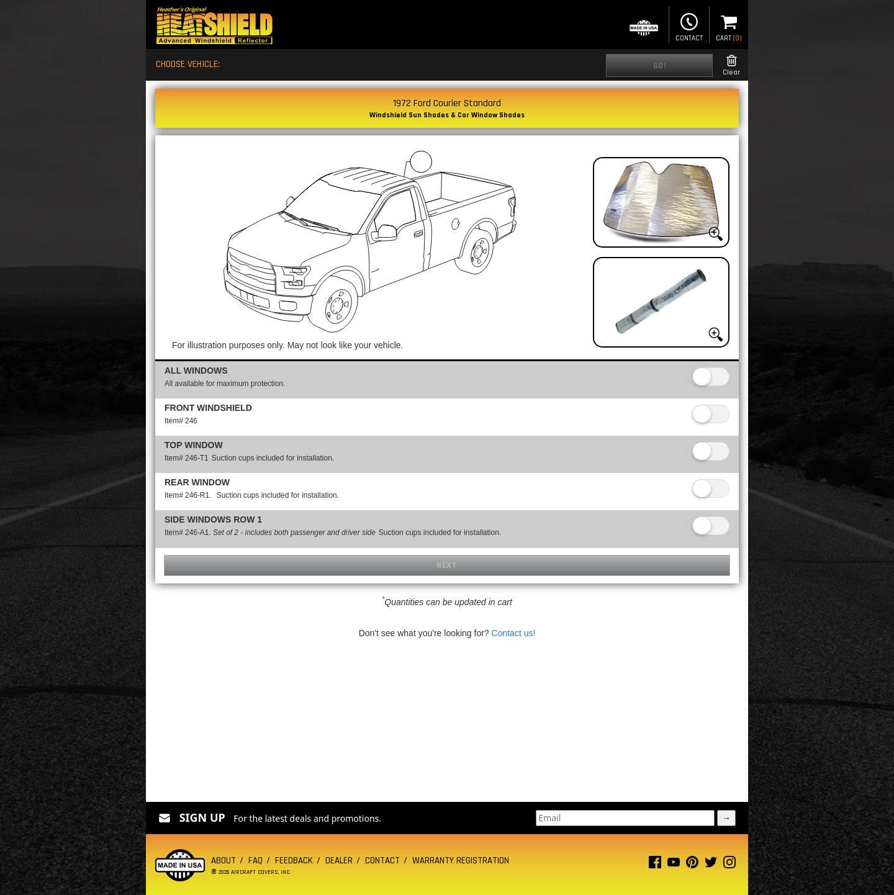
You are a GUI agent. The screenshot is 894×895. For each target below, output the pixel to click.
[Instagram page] (729, 865)
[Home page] (214, 27)
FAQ (255, 860)
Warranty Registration (460, 860)
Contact (689, 26)
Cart (729, 26)
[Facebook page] (655, 865)
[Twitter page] (711, 865)
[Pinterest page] (692, 865)
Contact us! (514, 633)
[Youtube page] (673, 865)
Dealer (339, 860)
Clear (731, 65)
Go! (659, 65)
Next (446, 565)
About (223, 860)
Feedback (294, 860)
